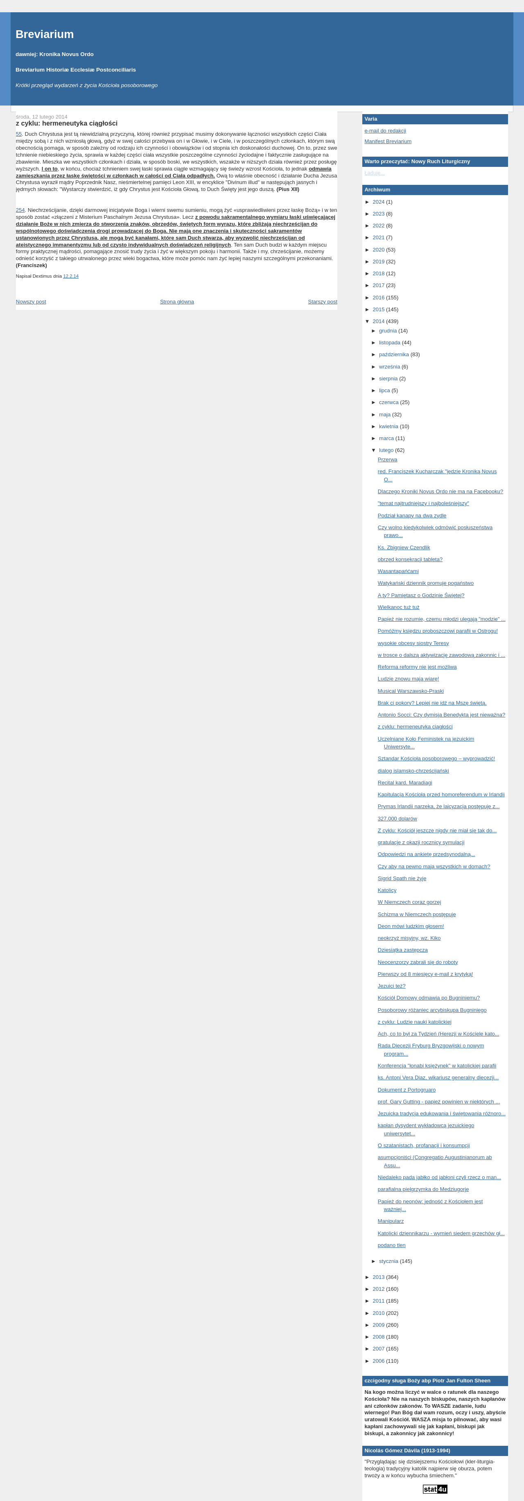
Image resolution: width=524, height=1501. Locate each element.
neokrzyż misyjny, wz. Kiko (409, 938)
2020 (379, 250)
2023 (379, 214)
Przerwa (388, 459)
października (395, 354)
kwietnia (389, 426)
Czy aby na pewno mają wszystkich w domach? (434, 866)
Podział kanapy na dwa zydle (412, 515)
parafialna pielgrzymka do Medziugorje (423, 1189)
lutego (387, 450)
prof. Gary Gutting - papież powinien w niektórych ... (439, 1102)
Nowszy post (31, 302)
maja (385, 414)
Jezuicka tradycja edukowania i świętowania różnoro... (442, 1113)
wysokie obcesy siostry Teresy (413, 643)
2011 (379, 1301)
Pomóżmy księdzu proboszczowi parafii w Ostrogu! (438, 631)
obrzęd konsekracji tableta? (410, 559)
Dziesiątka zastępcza (403, 950)
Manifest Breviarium (387, 141)
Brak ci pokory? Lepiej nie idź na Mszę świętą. (432, 703)
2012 (379, 1289)
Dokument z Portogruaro (407, 1090)
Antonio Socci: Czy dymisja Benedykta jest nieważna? (441, 715)
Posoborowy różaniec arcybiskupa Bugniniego (432, 1010)
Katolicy (387, 890)
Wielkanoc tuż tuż (399, 607)
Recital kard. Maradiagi (405, 783)
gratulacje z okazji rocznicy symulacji (421, 842)
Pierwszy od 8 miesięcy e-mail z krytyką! (425, 974)
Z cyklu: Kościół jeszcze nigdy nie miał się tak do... (437, 830)
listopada (390, 342)
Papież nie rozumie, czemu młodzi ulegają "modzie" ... (442, 619)
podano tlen (392, 1245)
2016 (379, 297)
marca (387, 438)
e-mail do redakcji (385, 131)
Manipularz (391, 1221)
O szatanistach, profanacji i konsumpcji (424, 1145)
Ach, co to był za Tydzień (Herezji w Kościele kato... (438, 1034)
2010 (379, 1313)
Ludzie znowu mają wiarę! (408, 679)
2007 (379, 1349)
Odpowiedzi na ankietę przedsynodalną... (426, 854)
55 (19, 134)
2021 (379, 237)
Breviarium (45, 34)
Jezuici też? (392, 986)
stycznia (389, 1261)
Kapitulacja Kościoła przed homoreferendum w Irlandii (441, 794)
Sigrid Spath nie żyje (402, 878)
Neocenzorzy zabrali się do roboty (418, 962)
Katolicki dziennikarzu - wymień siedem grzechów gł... (441, 1233)
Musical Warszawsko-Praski (411, 691)
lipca (385, 390)
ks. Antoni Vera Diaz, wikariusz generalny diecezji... (438, 1077)
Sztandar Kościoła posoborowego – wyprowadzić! (436, 758)
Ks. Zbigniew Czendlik (404, 547)
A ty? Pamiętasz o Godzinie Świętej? (421, 595)
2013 (379, 1277)
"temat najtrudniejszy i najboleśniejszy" (423, 503)
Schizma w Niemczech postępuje (417, 914)
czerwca (389, 402)
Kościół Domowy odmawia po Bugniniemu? (429, 998)
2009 (379, 1325)
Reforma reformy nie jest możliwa (417, 667)
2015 (379, 309)
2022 (379, 225)
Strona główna (177, 302)
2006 (379, 1361)
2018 (379, 273)
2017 (379, 285)
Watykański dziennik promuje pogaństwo (426, 583)
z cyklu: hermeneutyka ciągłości (66, 123)
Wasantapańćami (398, 571)
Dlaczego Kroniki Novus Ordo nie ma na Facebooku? (440, 491)
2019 (379, 261)
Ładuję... (374, 173)
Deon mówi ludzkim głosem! (411, 926)
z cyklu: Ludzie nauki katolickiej (415, 1022)
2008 (379, 1337)
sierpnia (389, 378)
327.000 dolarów (397, 819)
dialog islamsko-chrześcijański (413, 771)
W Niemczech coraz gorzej (409, 902)
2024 (379, 202)
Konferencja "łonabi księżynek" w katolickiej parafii (437, 1066)
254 (20, 210)
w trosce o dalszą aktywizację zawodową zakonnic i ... (441, 655)
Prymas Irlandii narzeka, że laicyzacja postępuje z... (439, 806)
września (390, 367)
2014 (379, 321)
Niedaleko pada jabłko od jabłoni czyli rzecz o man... (439, 1177)
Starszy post (322, 302)
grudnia (388, 331)
